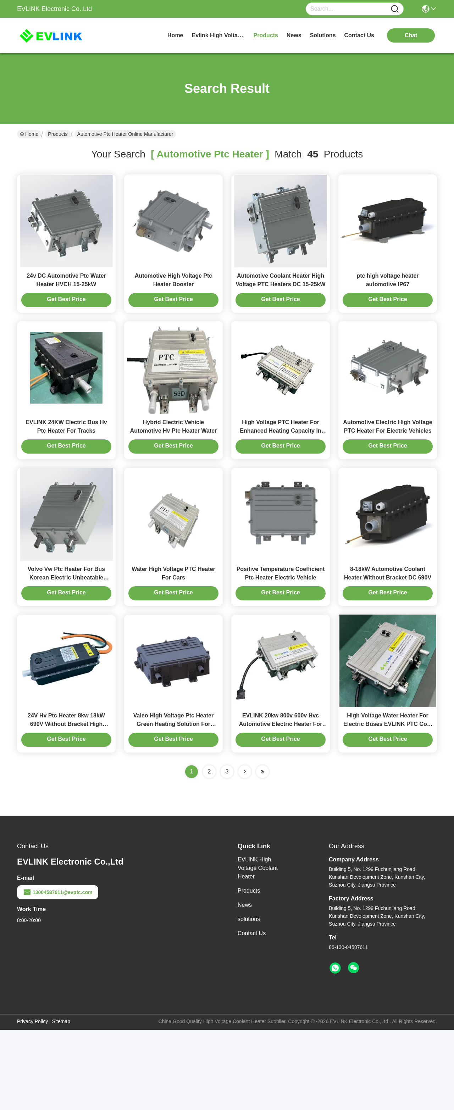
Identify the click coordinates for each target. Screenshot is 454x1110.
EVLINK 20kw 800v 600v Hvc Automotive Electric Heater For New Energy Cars (280, 804)
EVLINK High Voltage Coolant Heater (258, 948)
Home (175, 35)
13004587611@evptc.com (58, 972)
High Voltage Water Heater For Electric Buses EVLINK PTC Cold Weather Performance (387, 804)
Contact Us (252, 1013)
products (266, 35)
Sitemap (61, 1101)
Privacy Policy (32, 1101)
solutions (323, 35)
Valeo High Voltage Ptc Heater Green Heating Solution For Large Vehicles (173, 804)
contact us (359, 35)
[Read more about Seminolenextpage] (244, 851)
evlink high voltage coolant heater (218, 35)
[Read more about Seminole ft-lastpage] (262, 851)
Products (57, 134)
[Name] (395, 9)
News (245, 985)
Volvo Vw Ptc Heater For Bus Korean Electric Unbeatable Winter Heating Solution (66, 637)
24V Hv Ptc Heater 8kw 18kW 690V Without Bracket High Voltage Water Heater (66, 804)
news (294, 35)
